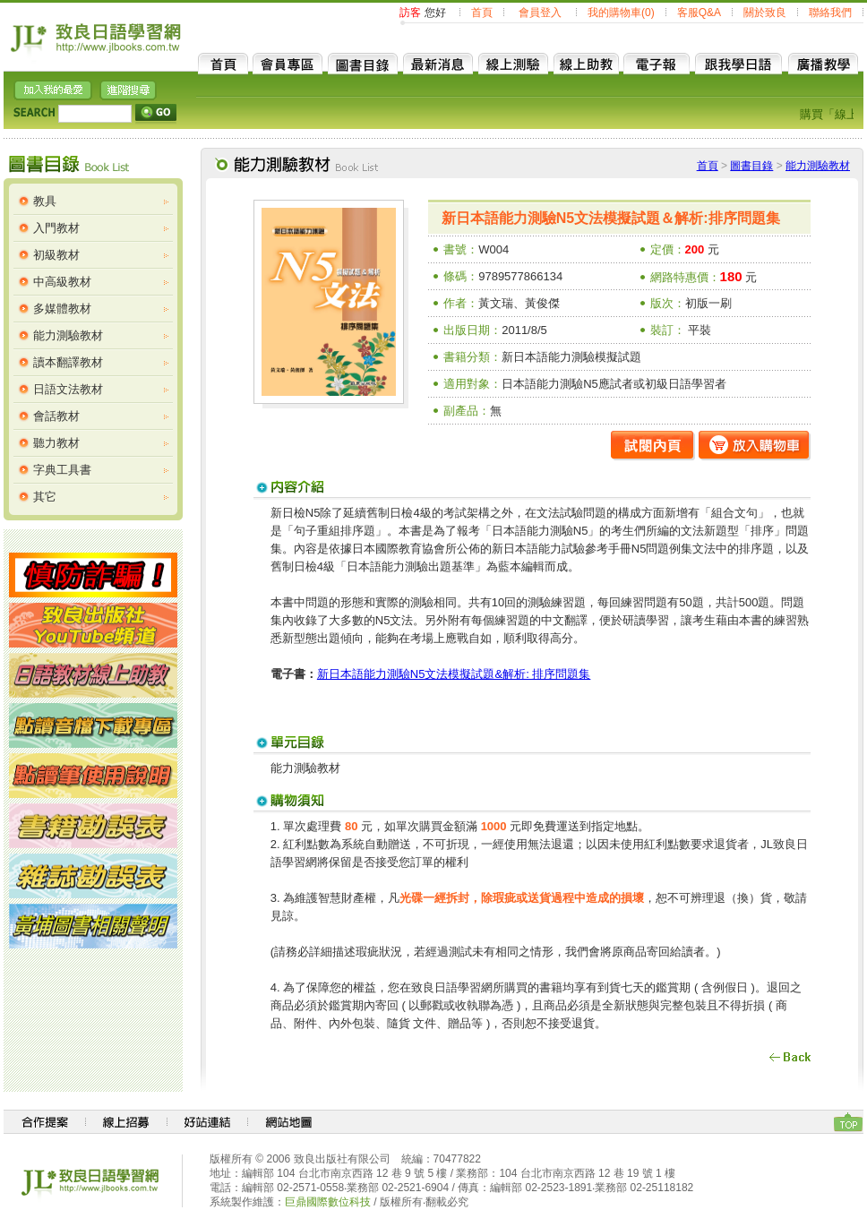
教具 (44, 201)
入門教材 (56, 228)
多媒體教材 (62, 308)
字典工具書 (62, 469)
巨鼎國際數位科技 (328, 1202)
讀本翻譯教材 (68, 362)
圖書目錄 (751, 165)
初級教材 (56, 255)
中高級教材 (62, 281)
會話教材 (56, 416)
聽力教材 (56, 443)
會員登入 (540, 12)
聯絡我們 (830, 12)
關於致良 (764, 12)
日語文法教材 (68, 389)
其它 (44, 496)
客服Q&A (699, 12)
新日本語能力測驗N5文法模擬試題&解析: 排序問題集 (454, 674)
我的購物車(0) (621, 12)
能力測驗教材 (68, 335)
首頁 (482, 12)
